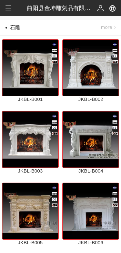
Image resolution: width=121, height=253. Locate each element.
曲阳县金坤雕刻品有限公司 (61, 8)
